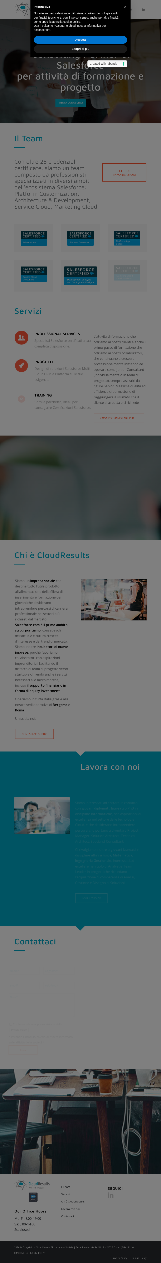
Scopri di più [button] (80, 652)
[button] (125, 609)
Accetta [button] (80, 642)
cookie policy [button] (71, 624)
